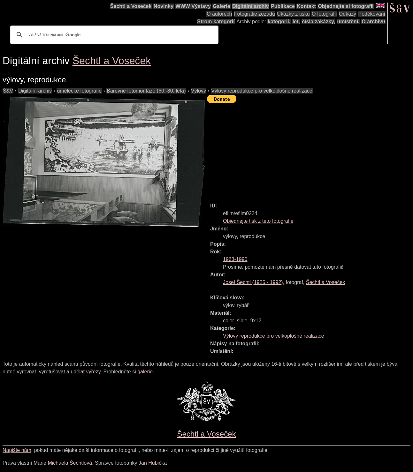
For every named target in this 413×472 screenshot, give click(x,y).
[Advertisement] (310, 150)
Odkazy (347, 14)
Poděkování (371, 14)
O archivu (373, 21)
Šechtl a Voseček (131, 6)
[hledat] (113, 35)
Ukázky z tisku (293, 14)
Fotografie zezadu (254, 14)
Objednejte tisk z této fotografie (258, 221)
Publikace (283, 6)
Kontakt (306, 6)
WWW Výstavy (193, 6)
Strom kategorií (215, 21)
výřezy (93, 371)
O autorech (219, 14)
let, (296, 21)
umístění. (348, 21)
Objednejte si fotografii (345, 6)
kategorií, (279, 21)
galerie (145, 371)
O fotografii (324, 14)
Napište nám (17, 450)
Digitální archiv (250, 6)
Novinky (163, 6)
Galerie (221, 6)
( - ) (253, 282)
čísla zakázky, (318, 21)
